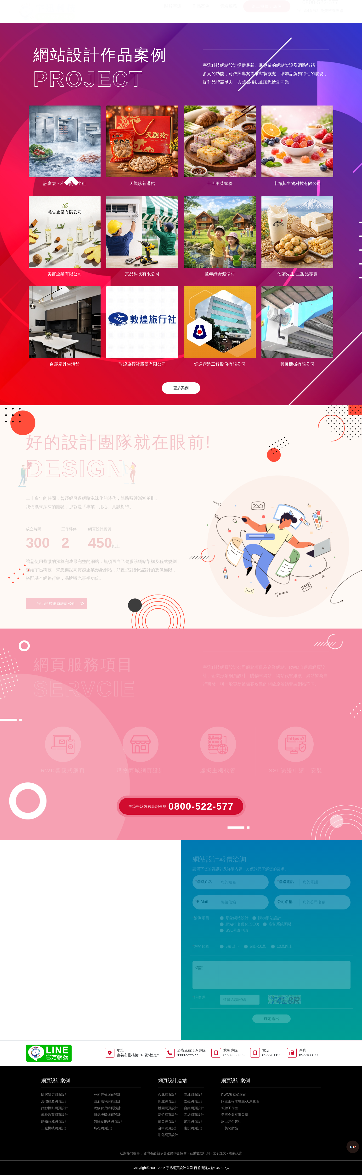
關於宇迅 (172, 10)
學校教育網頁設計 (54, 1115)
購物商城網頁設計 (54, 1121)
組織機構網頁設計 (107, 1115)
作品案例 (200, 10)
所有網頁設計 (104, 1128)
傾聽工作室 (229, 1108)
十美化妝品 (229, 1128)
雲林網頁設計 (194, 1095)
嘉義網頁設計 (194, 1101)
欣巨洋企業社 (231, 1121)
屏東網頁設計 (194, 1121)
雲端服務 (228, 10)
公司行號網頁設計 (107, 1095)
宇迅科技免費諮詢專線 (181, 806)
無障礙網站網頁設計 (109, 1121)
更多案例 (181, 388)
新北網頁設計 (168, 1101)
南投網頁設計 (194, 1128)
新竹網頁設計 (168, 1115)
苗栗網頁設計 (168, 1121)
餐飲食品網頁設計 (107, 1108)
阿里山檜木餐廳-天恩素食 (240, 1101)
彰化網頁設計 (168, 1135)
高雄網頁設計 (194, 1115)
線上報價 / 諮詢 (267, 11)
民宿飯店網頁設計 (54, 1095)
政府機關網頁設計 (107, 1101)
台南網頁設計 (194, 1108)
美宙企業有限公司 (234, 1115)
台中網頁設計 (168, 1128)
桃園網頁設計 (168, 1108)
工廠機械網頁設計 (54, 1128)
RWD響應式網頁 (233, 1095)
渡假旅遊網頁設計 (54, 1101)
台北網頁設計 (168, 1095)
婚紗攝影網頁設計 (54, 1108)
